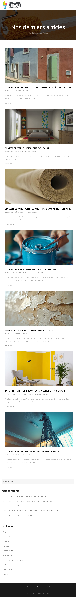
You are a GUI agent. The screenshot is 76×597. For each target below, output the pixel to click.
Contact (37, 586)
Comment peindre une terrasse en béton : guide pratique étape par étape (28, 501)
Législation (6, 541)
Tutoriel (25, 91)
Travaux (27, 151)
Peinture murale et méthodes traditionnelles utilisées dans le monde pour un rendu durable (33, 506)
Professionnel (7, 555)
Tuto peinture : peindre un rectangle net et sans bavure (35, 391)
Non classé (6, 546)
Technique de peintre (30, 273)
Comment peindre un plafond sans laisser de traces (32, 451)
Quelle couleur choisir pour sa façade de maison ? (19, 515)
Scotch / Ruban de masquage (32, 394)
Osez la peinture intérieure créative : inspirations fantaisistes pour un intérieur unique (31, 510)
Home (26, 586)
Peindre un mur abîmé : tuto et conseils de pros (30, 330)
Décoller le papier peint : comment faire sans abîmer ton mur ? (38, 209)
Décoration (6, 537)
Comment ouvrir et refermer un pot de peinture (30, 269)
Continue (8, 103)
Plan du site (49, 586)
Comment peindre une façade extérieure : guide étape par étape (38, 87)
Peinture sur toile (8, 551)
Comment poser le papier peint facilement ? (28, 148)
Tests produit (7, 569)
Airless (5, 532)
